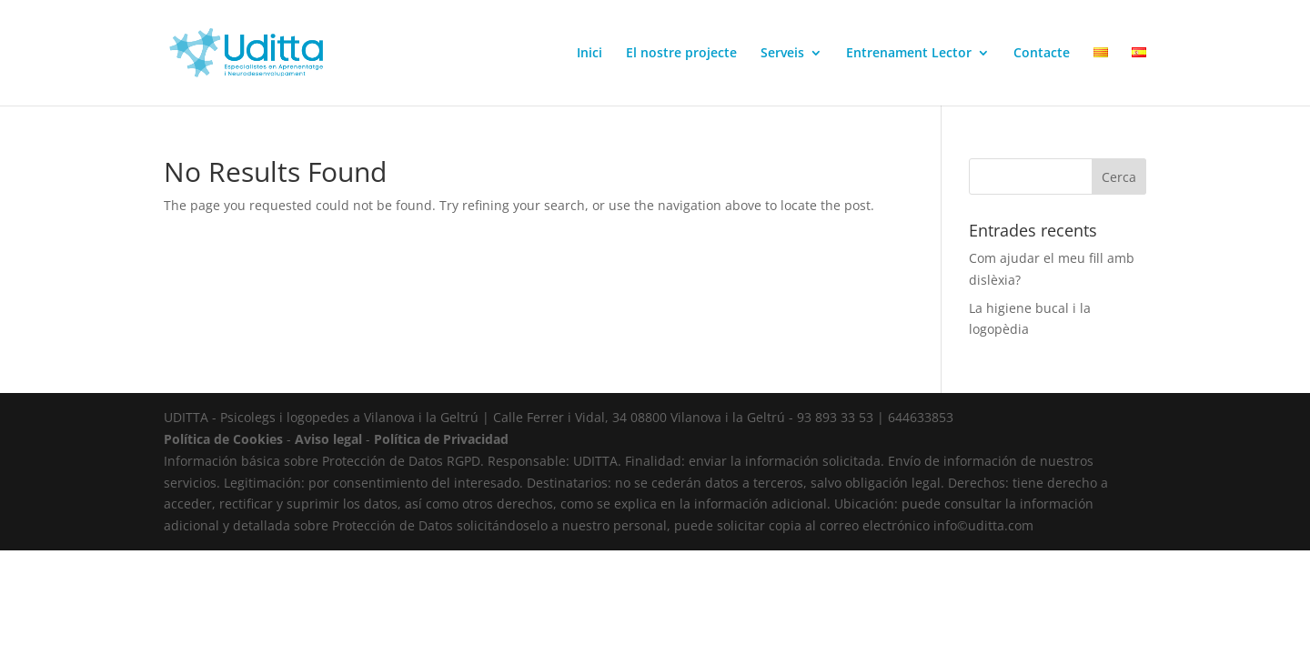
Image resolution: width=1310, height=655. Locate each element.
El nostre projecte (681, 53)
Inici (589, 53)
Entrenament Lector (909, 53)
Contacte (1041, 53)
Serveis (782, 53)
